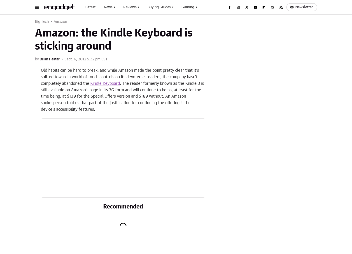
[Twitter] (246, 7)
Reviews (129, 7)
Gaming (188, 7)
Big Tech (42, 21)
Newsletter (301, 7)
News (108, 7)
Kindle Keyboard (105, 84)
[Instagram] (238, 7)
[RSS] (281, 7)
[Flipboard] (264, 7)
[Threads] (272, 7)
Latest (90, 7)
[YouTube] (255, 7)
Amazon (60, 21)
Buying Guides (159, 7)
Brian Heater (50, 59)
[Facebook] (229, 7)
